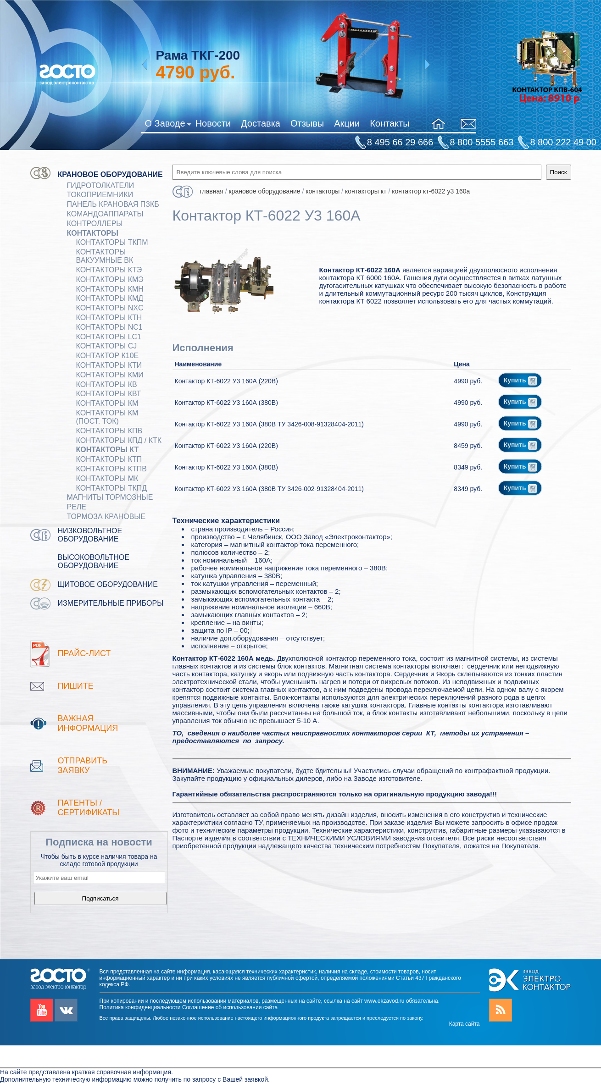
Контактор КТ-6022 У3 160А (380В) (226, 402)
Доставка (260, 123)
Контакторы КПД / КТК (119, 440)
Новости (213, 123)
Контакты (389, 123)
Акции (347, 123)
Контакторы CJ (106, 346)
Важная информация (88, 723)
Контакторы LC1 (109, 337)
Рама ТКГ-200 (198, 55)
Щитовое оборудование (108, 584)
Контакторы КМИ (110, 375)
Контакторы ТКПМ (112, 242)
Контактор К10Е (107, 355)
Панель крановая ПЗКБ (113, 204)
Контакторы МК (107, 478)
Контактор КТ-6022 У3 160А (431, 191)
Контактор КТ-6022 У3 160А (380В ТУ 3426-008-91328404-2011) (269, 424)
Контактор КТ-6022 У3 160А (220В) (226, 381)
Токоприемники (100, 195)
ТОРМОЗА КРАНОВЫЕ (106, 516)
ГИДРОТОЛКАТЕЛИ (100, 185)
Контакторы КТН (109, 317)
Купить (521, 380)
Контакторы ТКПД (111, 488)
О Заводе (168, 125)
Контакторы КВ (106, 384)
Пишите (76, 686)
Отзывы (307, 123)
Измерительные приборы (111, 603)
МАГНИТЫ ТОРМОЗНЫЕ (110, 497)
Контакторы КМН (110, 289)
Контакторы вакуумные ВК (105, 256)
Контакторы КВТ (108, 394)
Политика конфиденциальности (140, 1007)
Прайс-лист (84, 653)
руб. (195, 72)
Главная (211, 191)
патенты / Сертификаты (89, 807)
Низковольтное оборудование (90, 535)
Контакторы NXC (110, 308)
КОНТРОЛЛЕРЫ (95, 223)
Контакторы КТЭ (109, 270)
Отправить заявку (83, 765)
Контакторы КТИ (109, 365)
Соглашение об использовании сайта (230, 1007)
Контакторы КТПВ (111, 469)
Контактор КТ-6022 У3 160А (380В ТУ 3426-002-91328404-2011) (269, 488)
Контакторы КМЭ (110, 279)
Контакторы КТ (107, 449)
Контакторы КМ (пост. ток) (107, 417)
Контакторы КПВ (109, 431)
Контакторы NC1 (109, 327)
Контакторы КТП (109, 459)
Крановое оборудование (110, 174)
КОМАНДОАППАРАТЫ (105, 214)
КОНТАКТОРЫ (92, 233)
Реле (77, 507)
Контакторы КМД (110, 298)
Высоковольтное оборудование (93, 561)
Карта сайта (464, 1024)
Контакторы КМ (107, 403)
